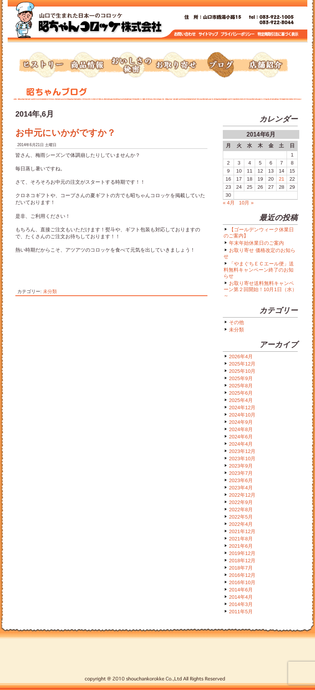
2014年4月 (241, 597)
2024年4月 (241, 444)
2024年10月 (242, 415)
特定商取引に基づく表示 (278, 34)
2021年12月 (242, 531)
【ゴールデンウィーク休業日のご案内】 (259, 233)
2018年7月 (241, 568)
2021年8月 (241, 539)
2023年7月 (241, 473)
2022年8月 (241, 509)
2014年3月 (241, 604)
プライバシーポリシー (238, 34)
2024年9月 (241, 422)
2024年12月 (242, 407)
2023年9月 (241, 466)
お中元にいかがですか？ (65, 133)
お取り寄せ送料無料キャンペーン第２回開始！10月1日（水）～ (260, 289)
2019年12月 (242, 553)
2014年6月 (241, 590)
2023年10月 (242, 458)
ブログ (220, 65)
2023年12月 (242, 451)
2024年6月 (241, 437)
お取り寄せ (176, 65)
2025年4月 (241, 400)
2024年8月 (241, 429)
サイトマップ (208, 34)
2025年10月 (242, 371)
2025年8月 (241, 386)
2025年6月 (241, 393)
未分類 (50, 291)
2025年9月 (241, 378)
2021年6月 (241, 546)
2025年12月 (242, 364)
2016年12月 (242, 575)
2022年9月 (241, 502)
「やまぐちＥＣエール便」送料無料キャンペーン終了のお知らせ (259, 270)
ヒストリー (42, 65)
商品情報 (87, 65)
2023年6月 (241, 480)
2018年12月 (242, 560)
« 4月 (229, 203)
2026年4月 (241, 356)
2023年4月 (241, 488)
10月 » (246, 203)
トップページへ (99, 23)
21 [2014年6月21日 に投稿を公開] (281, 179)
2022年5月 (241, 517)
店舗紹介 (265, 65)
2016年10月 (242, 582)
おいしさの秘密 (131, 65)
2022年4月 (241, 524)
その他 (236, 322)
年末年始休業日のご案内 (256, 243)
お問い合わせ (185, 34)
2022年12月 (242, 495)
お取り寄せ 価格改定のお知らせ (259, 253)
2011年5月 (241, 611)
